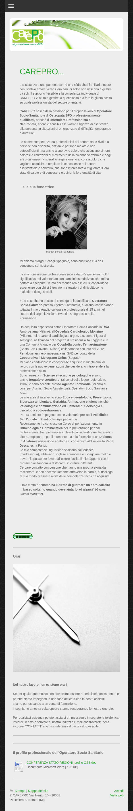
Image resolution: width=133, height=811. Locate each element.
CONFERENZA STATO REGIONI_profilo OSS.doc (61, 762)
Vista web (116, 795)
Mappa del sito (38, 791)
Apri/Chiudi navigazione (66, 6)
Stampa (18, 791)
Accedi (119, 791)
